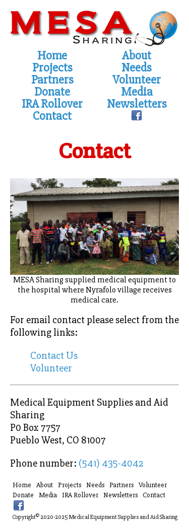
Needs (136, 68)
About (136, 56)
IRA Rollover (52, 104)
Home (52, 56)
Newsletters (137, 104)
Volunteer (136, 80)
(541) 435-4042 (111, 463)
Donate (52, 92)
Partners (52, 80)
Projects (52, 68)
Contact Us (54, 355)
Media (137, 92)
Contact (52, 116)
